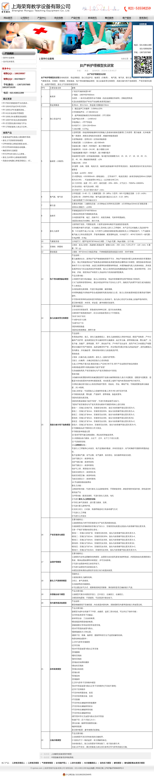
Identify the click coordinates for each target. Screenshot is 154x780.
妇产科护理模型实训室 (50, 78)
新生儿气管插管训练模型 (13, 140)
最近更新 (7, 99)
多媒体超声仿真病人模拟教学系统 (16, 137)
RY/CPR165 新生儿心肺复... (14, 154)
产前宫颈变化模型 (57, 535)
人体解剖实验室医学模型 (61, 754)
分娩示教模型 (55, 740)
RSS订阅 (100, 768)
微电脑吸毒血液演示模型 (134, 763)
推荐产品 (7, 133)
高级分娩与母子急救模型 (60, 425)
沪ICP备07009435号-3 (114, 768)
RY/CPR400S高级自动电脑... (15, 147)
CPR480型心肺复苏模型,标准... (15, 144)
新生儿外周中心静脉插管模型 (15, 157)
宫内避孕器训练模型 (58, 603)
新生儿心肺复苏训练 (87, 499)
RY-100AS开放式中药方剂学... (15, 106)
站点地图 (91, 768)
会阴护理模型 (55, 562)
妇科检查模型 (55, 669)
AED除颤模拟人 (90, 763)
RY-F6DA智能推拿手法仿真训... (16, 103)
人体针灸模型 (75, 763)
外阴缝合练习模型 (57, 594)
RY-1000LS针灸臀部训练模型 (15, 117)
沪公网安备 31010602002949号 (77, 774)
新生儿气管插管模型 (58, 581)
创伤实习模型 (105, 763)
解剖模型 (117, 763)
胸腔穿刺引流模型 (10, 151)
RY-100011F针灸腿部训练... (14, 110)
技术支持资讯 (8, 62)
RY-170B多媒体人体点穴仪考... (15, 127)
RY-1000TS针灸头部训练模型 (15, 120)
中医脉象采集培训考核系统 (62, 757)
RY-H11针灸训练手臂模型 (13, 113)
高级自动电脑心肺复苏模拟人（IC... (17, 161)
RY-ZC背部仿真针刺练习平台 (15, 123)
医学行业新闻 (8, 58)
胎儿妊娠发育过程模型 (59, 318)
